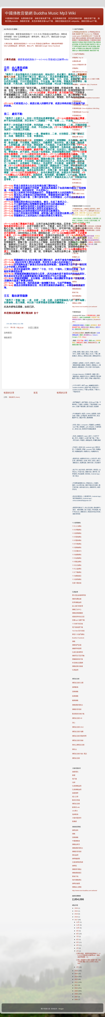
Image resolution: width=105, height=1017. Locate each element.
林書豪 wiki (76, 257)
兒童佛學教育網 (77, 278)
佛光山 (74, 749)
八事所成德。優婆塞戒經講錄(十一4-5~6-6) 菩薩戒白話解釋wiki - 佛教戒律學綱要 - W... (88, 955)
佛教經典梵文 (92, 342)
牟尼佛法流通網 (77, 663)
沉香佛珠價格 (89, 230)
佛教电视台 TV (77, 151)
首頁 (35, 393)
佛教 (85, 342)
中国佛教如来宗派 (78, 190)
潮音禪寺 (97, 242)
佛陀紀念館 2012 (78, 727)
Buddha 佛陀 (84, 246)
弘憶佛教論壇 (76, 786)
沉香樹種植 (79, 228)
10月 (78, 928)
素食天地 (75, 292)
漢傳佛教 (75, 691)
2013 (76, 979)
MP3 (76, 551)
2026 (76, 908)
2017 (76, 919)
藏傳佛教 (75, 700)
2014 (76, 976)
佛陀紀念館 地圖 (77, 731)
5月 (77, 942)
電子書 (74, 779)
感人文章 (75, 796)
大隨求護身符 (76, 818)
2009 (76, 991)
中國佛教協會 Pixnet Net (80, 112)
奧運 (73, 775)
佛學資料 (75, 830)
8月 (77, 934)
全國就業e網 (76, 61)
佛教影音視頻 (76, 267)
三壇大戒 (75, 253)
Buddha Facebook (78, 638)
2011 (76, 985)
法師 (73, 782)
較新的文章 (9, 393)
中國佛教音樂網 (95, 40)
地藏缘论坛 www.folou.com (81, 126)
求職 (73, 75)
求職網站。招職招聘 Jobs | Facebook (84, 84)
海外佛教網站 (76, 296)
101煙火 (75, 811)
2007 (76, 996)
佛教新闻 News (77, 158)
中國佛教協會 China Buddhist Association (86, 98)
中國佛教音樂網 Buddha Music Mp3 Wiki (40, 13)
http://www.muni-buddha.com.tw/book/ (84, 306)
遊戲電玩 (75, 772)
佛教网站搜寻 (76, 165)
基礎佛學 (75, 793)
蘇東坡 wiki (76, 807)
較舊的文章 (62, 393)
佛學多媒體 (90, 38)
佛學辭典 (75, 687)
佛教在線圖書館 (81, 38)
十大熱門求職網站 (78, 54)
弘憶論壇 (75, 670)
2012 (76, 982)
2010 (76, 988)
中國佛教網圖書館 (83, 40)
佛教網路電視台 (77, 264)
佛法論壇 (75, 271)
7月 (77, 936)
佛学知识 (75, 172)
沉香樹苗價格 (88, 228)
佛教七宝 (75, 176)
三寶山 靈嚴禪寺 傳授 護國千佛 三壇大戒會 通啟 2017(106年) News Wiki (88, 961)
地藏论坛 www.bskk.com (80, 122)
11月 (78, 925)
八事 (7, 324)
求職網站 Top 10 (77, 58)
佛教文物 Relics (77, 144)
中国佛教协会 (76, 115)
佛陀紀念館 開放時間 (79, 736)
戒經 (10, 324)
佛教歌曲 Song (77, 140)
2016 (76, 971)
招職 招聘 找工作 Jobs (79, 72)
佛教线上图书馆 (77, 169)
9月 (77, 931)
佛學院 (74, 282)
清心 (73, 723)
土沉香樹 (81, 230)
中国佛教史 (76, 130)
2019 (76, 914)
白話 (18, 324)
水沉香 (75, 226)
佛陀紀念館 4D (77, 718)
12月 (78, 922)
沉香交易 (91, 226)
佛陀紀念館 (76, 758)
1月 (77, 967)
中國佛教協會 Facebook (80, 105)
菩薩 (22, 324)
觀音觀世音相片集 (78, 714)
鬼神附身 (75, 814)
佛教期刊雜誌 (76, 285)
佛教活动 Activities (78, 147)
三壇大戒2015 (77, 250)
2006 (76, 999)
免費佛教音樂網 (77, 94)
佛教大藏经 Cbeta (78, 193)
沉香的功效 (82, 226)
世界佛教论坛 (76, 183)
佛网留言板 (76, 197)
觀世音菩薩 (76, 800)
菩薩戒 (15, 324)
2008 (76, 994)
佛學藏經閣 (76, 275)
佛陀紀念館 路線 (77, 740)
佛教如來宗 (76, 260)
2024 (76, 911)
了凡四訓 (95, 36)
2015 (76, 973)
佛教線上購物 (76, 303)
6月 (77, 939)
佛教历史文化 (76, 179)
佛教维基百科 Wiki (78, 161)
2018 (76, 917)
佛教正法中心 (76, 186)
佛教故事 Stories (77, 137)
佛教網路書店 (76, 289)
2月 (77, 951)
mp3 (78, 620)
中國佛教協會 (76, 101)
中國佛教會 (76, 841)
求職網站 (75, 68)
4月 (77, 945)
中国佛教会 (76, 119)
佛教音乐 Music (77, 133)
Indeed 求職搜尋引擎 (79, 65)
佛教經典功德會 (77, 666)
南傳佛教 (75, 696)
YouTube (78, 631)
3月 (77, 948)
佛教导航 (75, 154)
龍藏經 (74, 821)
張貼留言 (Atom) (14, 397)
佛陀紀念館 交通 (77, 683)
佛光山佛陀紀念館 (78, 745)
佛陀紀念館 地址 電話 (79, 754)
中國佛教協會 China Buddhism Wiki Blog (85, 108)
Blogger (61, 1009)
